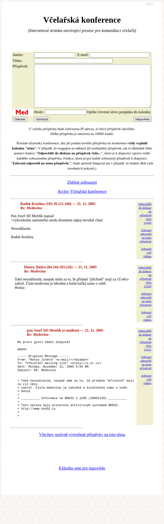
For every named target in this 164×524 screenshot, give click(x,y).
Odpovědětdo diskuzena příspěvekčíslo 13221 (144, 348)
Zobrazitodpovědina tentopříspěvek (145, 244)
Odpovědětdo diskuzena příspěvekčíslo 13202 (144, 222)
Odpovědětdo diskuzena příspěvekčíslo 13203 (144, 285)
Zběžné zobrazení (82, 190)
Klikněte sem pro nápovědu (82, 492)
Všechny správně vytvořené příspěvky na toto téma (82, 459)
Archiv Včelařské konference (82, 200)
